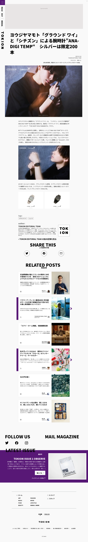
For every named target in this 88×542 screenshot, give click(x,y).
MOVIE (32, 500)
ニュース (31, 218)
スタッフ (52, 499)
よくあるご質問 (16, 528)
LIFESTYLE (33, 503)
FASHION (73, 60)
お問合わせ (25, 528)
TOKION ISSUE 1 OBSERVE (29, 458)
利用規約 (48, 528)
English (47, 514)
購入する (39, 473)
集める (79, 60)
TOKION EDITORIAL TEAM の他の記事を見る (38, 239)
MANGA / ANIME (34, 505)
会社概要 (73, 528)
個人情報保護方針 (57, 528)
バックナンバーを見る (38, 478)
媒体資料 (66, 528)
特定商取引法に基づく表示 (37, 528)
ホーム (20, 495)
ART (19, 498)
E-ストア (52, 495)
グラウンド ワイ (22, 218)
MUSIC (20, 500)
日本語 (40, 514)
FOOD (20, 503)
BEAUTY (20, 505)
